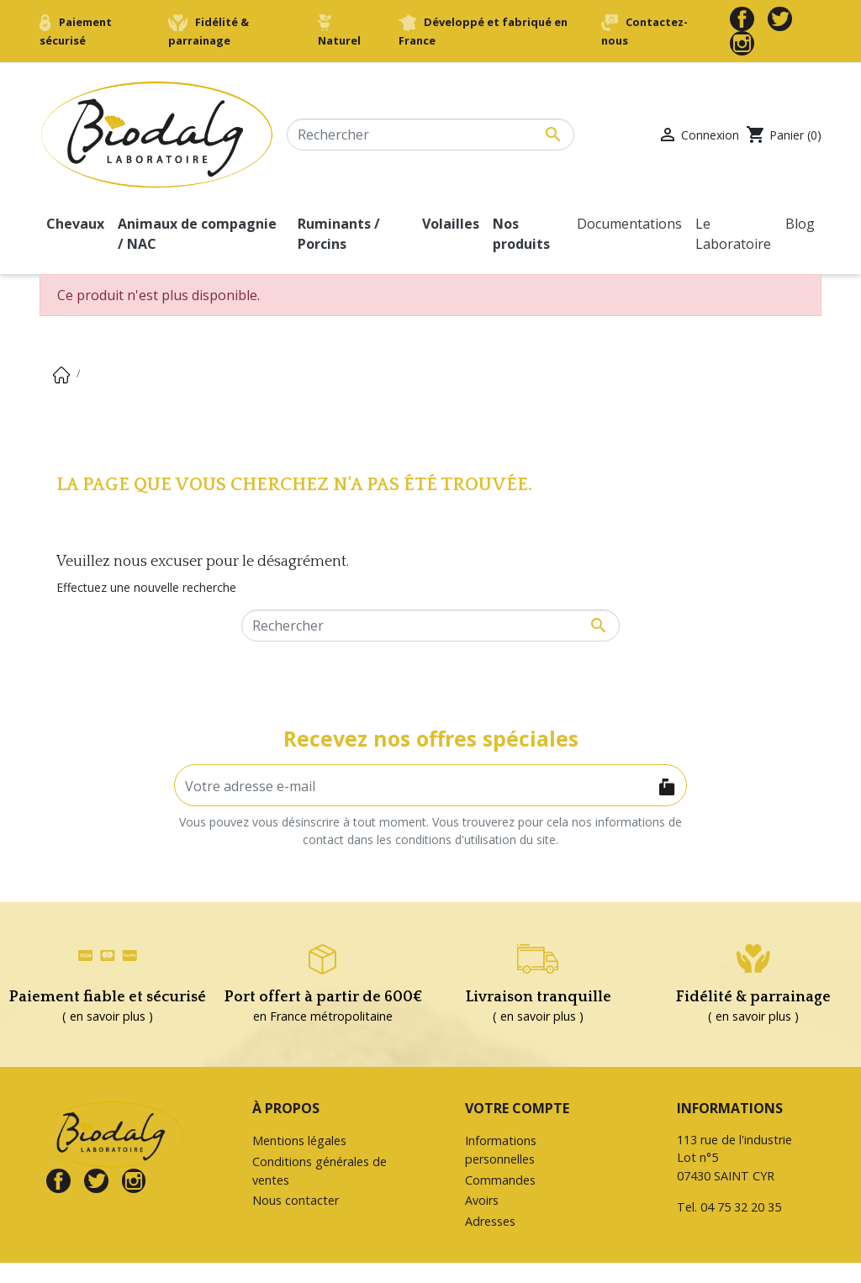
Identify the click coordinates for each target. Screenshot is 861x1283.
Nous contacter (295, 1200)
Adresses (490, 1221)
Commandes (500, 1180)
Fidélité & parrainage (753, 997)
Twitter (780, 19)
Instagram (742, 43)
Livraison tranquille (538, 997)
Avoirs (482, 1200)
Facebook (742, 19)
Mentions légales (299, 1140)
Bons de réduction (516, 1242)
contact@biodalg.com (738, 1244)
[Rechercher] (430, 134)
